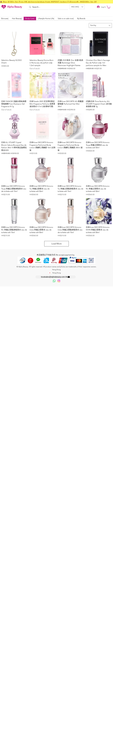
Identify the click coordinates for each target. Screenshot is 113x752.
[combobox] (100, 25)
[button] (77, 7)
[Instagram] (59, 281)
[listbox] (77, 7)
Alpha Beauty (14, 6)
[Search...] (47, 7)
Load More (56, 243)
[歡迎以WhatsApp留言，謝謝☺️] (54, 281)
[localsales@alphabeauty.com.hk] (56, 276)
